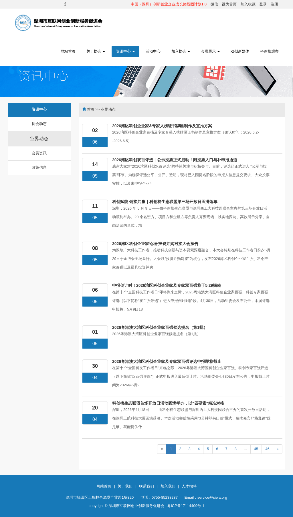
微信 (214, 4)
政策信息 (39, 167)
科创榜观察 (269, 51)
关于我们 (125, 486)
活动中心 (153, 51)
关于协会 (95, 51)
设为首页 (229, 4)
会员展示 (210, 51)
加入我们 (168, 486)
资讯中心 (125, 51)
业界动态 (39, 138)
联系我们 (146, 486)
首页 (90, 109)
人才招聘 (189, 486)
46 (267, 449)
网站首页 (68, 51)
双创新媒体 (240, 51)
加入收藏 (248, 4)
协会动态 (39, 124)
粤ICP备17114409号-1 (185, 506)
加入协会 (180, 51)
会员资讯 (39, 153)
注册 (274, 4)
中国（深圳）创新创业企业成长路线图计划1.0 (169, 4)
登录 (263, 4)
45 (256, 449)
